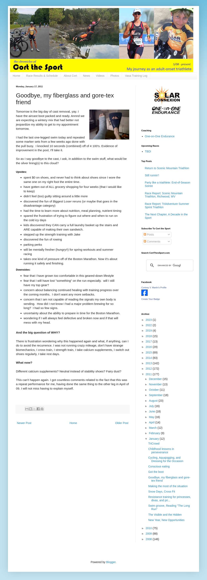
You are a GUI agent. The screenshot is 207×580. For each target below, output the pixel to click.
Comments (152, 241)
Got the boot (156, 471)
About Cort (70, 75)
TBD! (148, 151)
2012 (149, 368)
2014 (149, 357)
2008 (149, 539)
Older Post (121, 423)
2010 (149, 528)
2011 (149, 374)
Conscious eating (159, 466)
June (152, 411)
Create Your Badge (150, 299)
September (156, 395)
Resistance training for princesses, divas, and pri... (169, 498)
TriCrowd (153, 443)
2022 (149, 325)
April (152, 422)
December (155, 379)
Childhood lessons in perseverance (161, 450)
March (153, 427)
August (153, 400)
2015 (149, 352)
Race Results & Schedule (42, 75)
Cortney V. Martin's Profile (153, 287)
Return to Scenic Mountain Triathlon (167, 168)
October (154, 389)
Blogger (110, 562)
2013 (149, 363)
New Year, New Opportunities (166, 520)
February (155, 433)
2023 (149, 319)
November (155, 384)
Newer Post (24, 423)
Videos (100, 75)
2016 (149, 346)
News (86, 75)
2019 (149, 330)
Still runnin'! (152, 175)
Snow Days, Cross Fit (161, 491)
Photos (114, 75)
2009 (149, 533)
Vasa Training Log (136, 75)
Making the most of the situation (168, 486)
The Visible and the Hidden (165, 514)
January (154, 438)
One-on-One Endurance (160, 136)
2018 (149, 336)
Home (16, 75)
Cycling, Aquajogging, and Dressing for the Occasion (165, 459)
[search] (169, 265)
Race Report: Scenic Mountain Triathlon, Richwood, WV (164, 195)
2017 (149, 341)
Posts (149, 234)
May (152, 417)
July (152, 406)
